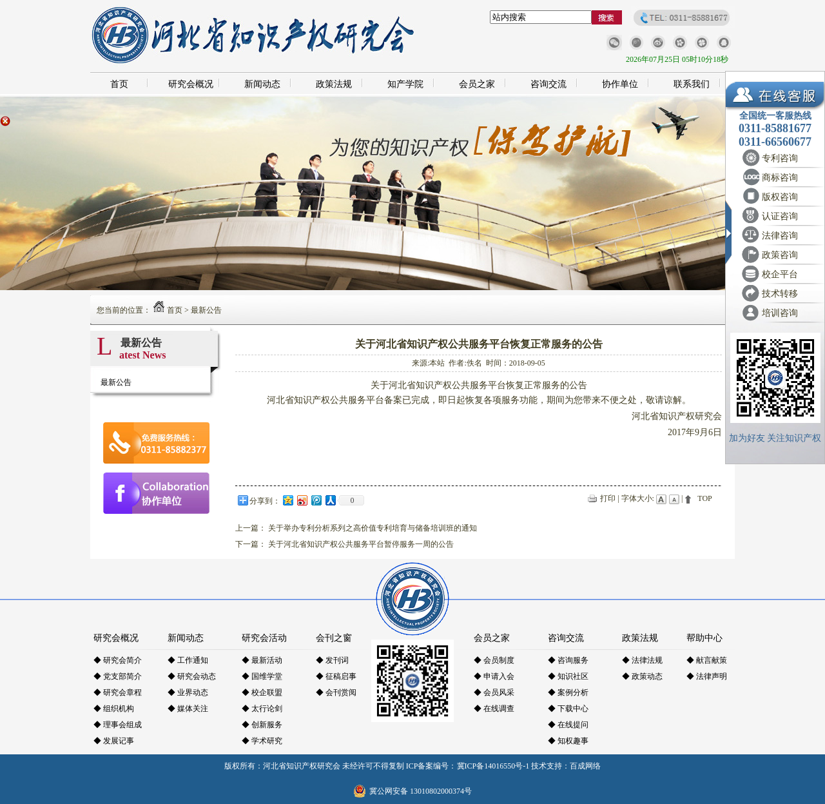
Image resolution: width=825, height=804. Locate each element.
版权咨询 (780, 197)
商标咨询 (780, 177)
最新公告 (206, 310)
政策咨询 (780, 255)
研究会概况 (190, 84)
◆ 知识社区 (568, 676)
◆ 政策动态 (642, 676)
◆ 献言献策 (706, 660)
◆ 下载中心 (568, 708)
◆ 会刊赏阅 (336, 692)
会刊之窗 (334, 638)
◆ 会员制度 (494, 660)
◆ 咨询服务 (568, 660)
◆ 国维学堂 (262, 676)
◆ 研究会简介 (117, 660)
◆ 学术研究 (262, 740)
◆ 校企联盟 (262, 692)
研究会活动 (264, 638)
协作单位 (620, 84)
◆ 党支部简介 (117, 676)
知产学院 (405, 84)
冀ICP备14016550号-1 (493, 765)
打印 (608, 498)
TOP (704, 498)
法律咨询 (780, 235)
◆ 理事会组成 (117, 724)
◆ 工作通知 (188, 660)
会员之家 (477, 84)
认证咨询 (780, 216)
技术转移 (780, 294)
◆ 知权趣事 (568, 740)
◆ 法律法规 (642, 660)
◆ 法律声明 (706, 676)
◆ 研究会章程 (117, 692)
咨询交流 (548, 84)
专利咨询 (780, 158)
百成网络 (585, 765)
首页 (119, 84)
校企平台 (780, 274)
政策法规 (334, 84)
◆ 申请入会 (494, 676)
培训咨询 (780, 313)
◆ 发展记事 (113, 740)
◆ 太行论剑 (262, 708)
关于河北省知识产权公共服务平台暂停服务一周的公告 (361, 544)
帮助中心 (704, 638)
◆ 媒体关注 (188, 708)
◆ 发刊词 (332, 660)
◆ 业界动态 (188, 692)
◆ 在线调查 (494, 708)
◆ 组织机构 (113, 708)
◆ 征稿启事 (336, 676)
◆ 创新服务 (262, 724)
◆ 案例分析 (568, 692)
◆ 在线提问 (568, 724)
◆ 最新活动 (262, 660)
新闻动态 (262, 84)
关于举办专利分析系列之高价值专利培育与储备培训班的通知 (372, 528)
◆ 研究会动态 (192, 676)
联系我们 (692, 84)
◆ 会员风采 (494, 692)
